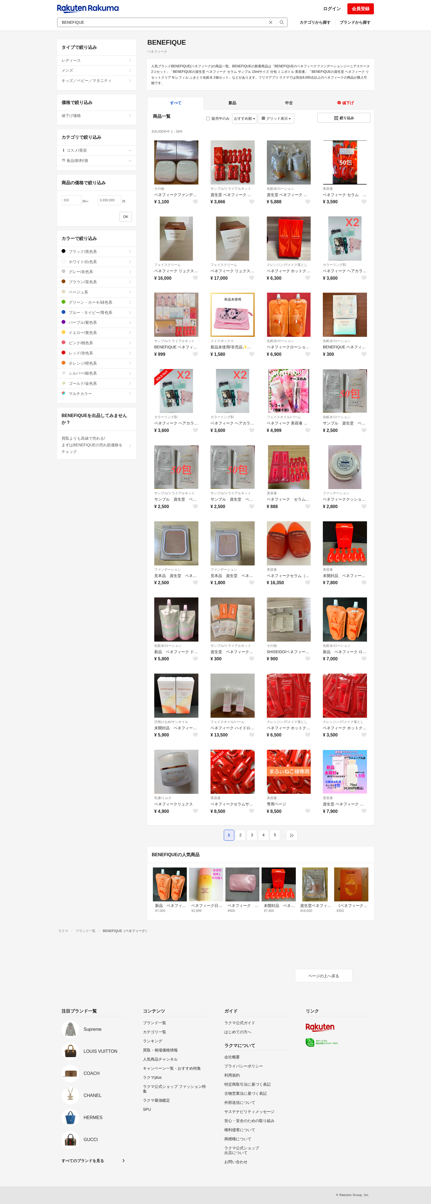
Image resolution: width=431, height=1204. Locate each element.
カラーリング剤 (334, 265)
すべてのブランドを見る (83, 1160)
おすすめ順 (244, 118)
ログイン (332, 8)
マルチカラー (97, 393)
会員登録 (360, 8)
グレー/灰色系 (97, 271)
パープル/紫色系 (97, 322)
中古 (289, 103)
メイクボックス (222, 341)
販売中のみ (218, 118)
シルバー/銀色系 (97, 373)
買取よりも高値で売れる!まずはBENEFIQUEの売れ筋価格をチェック (97, 445)
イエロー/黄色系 (97, 332)
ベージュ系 (97, 292)
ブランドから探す (355, 22)
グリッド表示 (276, 118)
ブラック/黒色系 (97, 251)
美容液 (328, 189)
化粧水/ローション (280, 189)
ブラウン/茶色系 (97, 281)
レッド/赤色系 (97, 353)
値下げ (345, 103)
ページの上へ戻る (323, 976)
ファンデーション (336, 493)
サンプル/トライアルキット (231, 189)
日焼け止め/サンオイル (171, 722)
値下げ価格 (97, 115)
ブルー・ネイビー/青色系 (97, 312)
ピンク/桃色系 (97, 342)
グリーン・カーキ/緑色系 (97, 302)
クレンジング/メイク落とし (287, 265)
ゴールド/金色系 (97, 383)
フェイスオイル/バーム (284, 417)
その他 (159, 189)
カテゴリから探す (315, 22)
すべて (176, 103)
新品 (232, 103)
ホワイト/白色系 (97, 261)
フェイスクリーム (167, 265)
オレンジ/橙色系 (97, 363)
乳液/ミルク (163, 798)
